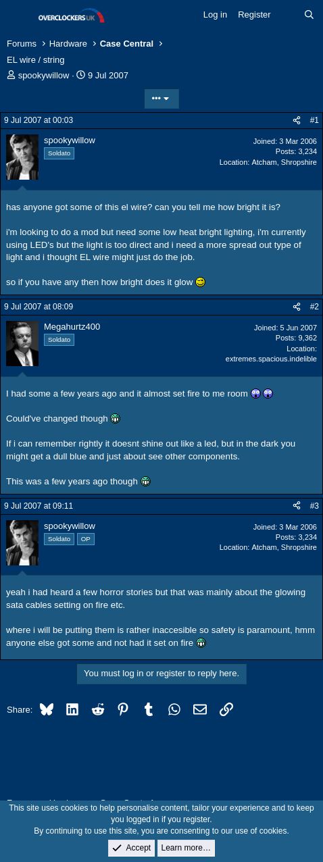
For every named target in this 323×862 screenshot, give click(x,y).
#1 (314, 120)
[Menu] (18, 15)
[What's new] (287, 14)
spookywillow (44, 75)
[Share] (296, 120)
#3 (314, 506)
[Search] (309, 14)
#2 (314, 306)
